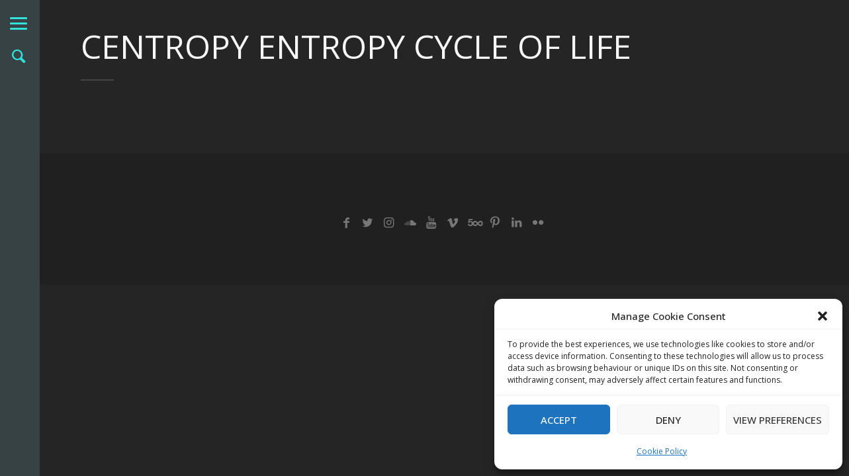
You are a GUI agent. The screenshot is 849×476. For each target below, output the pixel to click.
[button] (822, 316)
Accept (559, 419)
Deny (668, 419)
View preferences (777, 419)
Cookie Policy (662, 451)
